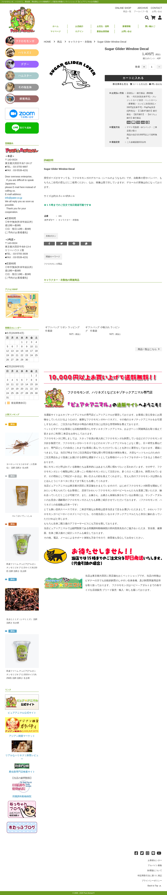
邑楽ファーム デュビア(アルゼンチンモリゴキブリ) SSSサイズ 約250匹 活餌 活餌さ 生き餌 (21, 674)
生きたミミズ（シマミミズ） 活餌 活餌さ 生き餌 (21, 621)
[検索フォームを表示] (147, 17)
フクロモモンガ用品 (53, 264)
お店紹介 (79, 26)
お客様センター (155, 860)
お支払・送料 (103, 26)
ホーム (55, 26)
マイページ (55, 31)
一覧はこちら (149, 349)
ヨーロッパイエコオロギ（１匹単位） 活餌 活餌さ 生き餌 (21, 466)
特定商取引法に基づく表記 (150, 875)
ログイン (79, 31)
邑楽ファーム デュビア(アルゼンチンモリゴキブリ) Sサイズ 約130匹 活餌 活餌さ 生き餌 (21, 567)
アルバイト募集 (155, 865)
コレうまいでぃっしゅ (22, 516)
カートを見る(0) (140, 84)
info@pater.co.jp (13, 197)
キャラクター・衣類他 (80, 41)
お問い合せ (126, 31)
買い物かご (150, 26)
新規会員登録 (103, 31)
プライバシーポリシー (152, 880)
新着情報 (126, 26)
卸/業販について (154, 870)
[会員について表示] (159, 17)
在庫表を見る (121, 84)
